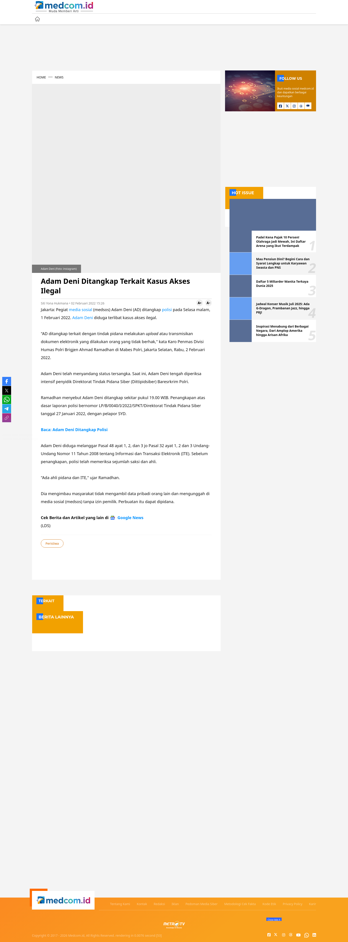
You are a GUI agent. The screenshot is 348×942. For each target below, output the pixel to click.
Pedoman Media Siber (202, 904)
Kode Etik (269, 904)
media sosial (80, 309)
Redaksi (159, 904)
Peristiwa (52, 543)
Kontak (142, 904)
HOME (41, 77)
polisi (167, 309)
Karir (312, 904)
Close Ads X (274, 919)
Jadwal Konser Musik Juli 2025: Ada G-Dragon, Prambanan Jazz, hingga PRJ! (283, 308)
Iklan (175, 904)
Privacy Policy (292, 904)
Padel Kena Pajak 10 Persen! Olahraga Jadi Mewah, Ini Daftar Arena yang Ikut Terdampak (281, 241)
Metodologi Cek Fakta (240, 904)
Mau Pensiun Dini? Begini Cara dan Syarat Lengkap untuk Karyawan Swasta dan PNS (283, 263)
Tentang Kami (120, 904)
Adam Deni (82, 317)
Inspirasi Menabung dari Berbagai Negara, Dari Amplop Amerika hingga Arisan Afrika (282, 330)
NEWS (59, 77)
